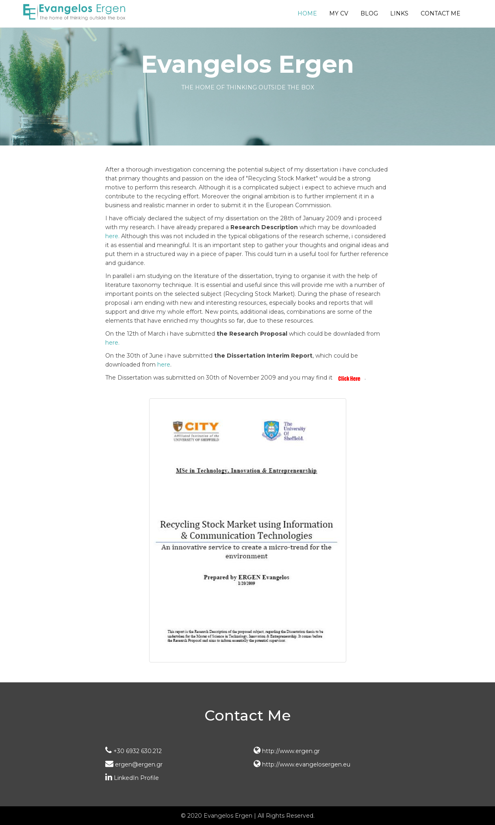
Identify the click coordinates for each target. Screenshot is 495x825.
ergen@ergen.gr (134, 764)
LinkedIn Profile (132, 778)
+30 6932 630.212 (133, 751)
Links (399, 13)
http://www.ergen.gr (287, 751)
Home (307, 13)
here (163, 364)
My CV (338, 13)
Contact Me (440, 13)
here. (112, 236)
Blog (369, 13)
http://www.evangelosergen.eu (302, 764)
